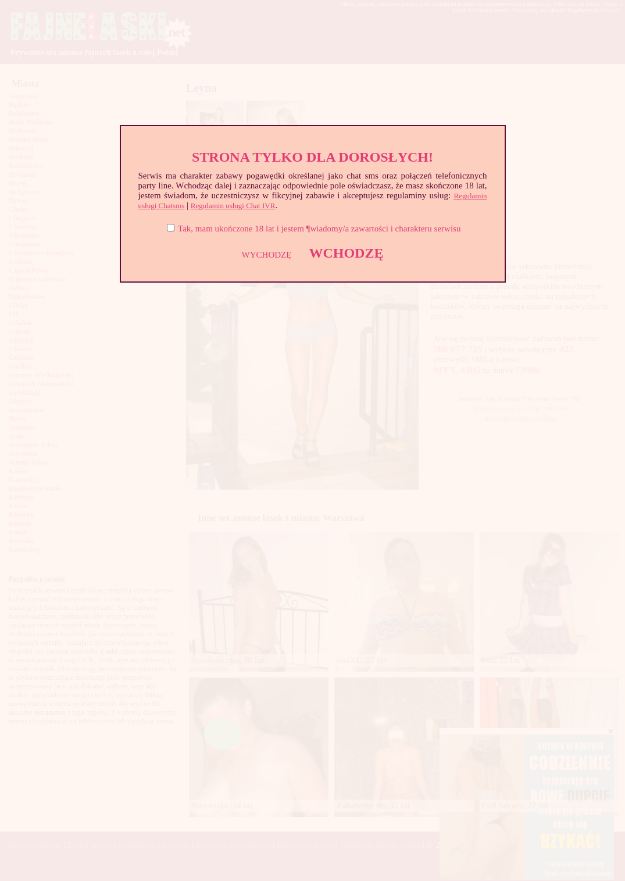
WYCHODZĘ (267, 254)
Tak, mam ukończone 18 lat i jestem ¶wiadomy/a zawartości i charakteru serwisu (319, 228)
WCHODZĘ (346, 253)
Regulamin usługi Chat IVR (233, 205)
